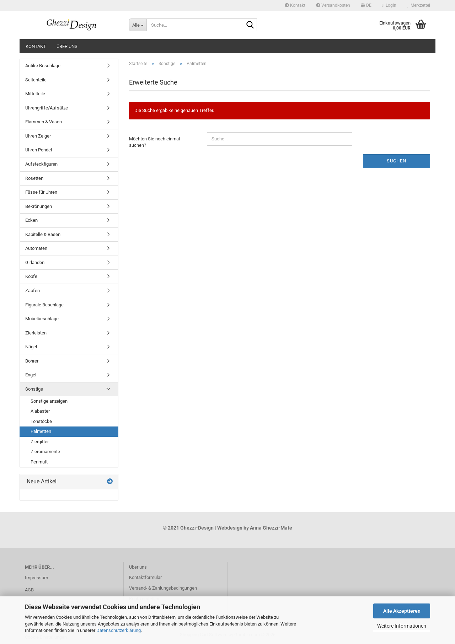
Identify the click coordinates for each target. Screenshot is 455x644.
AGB (29, 589)
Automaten (36, 248)
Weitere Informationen (401, 626)
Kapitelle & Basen (42, 234)
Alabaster (40, 411)
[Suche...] (137, 24)
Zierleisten (36, 333)
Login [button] (389, 5)
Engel (30, 374)
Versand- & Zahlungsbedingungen (163, 588)
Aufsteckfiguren (41, 164)
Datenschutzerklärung (118, 630)
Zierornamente (45, 451)
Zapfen (32, 290)
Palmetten (41, 431)
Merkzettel (418, 5)
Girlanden (34, 262)
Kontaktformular (145, 577)
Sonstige (34, 389)
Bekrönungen (38, 206)
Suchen (396, 160)
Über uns (67, 46)
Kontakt (295, 5)
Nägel (31, 346)
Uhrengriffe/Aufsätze (46, 108)
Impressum (36, 577)
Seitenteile (36, 79)
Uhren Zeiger (38, 136)
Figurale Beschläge (44, 304)
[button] (366, 5)
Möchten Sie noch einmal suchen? (154, 142)
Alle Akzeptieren (402, 611)
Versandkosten (333, 5)
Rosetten (34, 178)
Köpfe (31, 276)
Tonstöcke (41, 421)
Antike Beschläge (42, 65)
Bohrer (31, 361)
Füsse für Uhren (41, 192)
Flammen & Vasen (43, 121)
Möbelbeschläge (42, 318)
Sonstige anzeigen (49, 401)
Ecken (31, 220)
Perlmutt (39, 462)
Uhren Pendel (38, 149)
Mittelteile (35, 93)
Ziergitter (40, 441)
